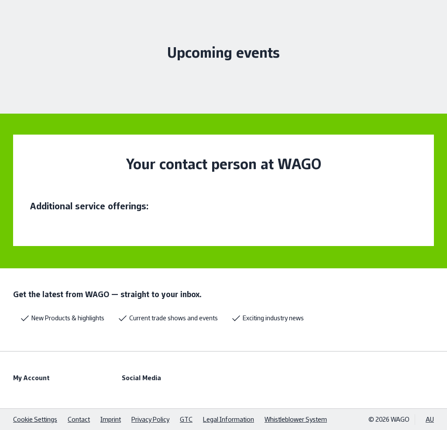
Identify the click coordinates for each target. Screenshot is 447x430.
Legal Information (228, 419)
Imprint (110, 419)
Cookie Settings (35, 419)
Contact (79, 419)
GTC (186, 419)
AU (430, 419)
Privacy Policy (150, 419)
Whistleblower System (296, 419)
